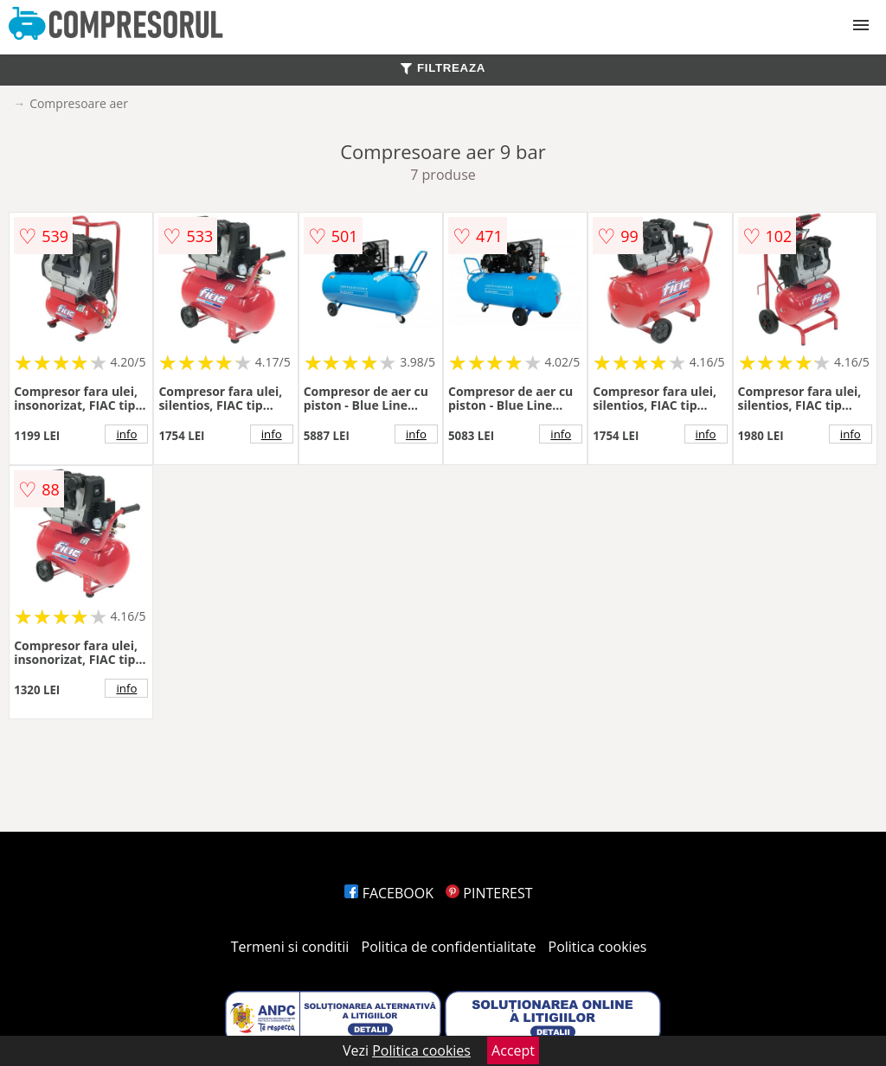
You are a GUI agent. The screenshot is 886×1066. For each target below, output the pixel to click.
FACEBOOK (388, 893)
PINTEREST (489, 893)
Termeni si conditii (290, 946)
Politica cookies (598, 946)
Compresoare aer (78, 103)
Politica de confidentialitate (449, 946)
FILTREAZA (443, 67)
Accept (513, 1050)
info (126, 434)
